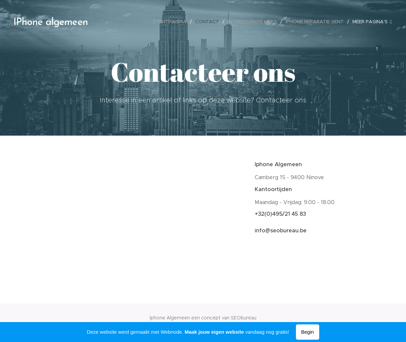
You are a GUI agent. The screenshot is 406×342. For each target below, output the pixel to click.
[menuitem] (171, 21)
